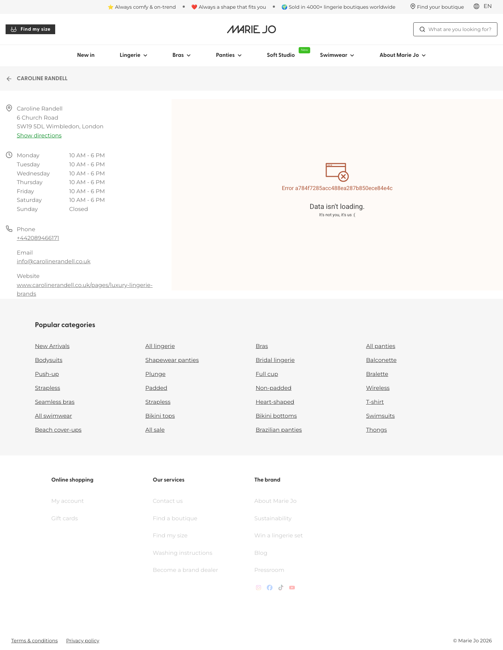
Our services (168, 480)
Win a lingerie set (278, 535)
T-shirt (375, 402)
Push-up (47, 374)
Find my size (30, 29)
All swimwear (53, 416)
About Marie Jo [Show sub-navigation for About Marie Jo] (402, 55)
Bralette (377, 374)
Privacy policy (82, 640)
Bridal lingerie (275, 360)
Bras (262, 346)
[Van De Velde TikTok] (281, 589)
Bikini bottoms (276, 416)
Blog (260, 553)
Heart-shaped (275, 402)
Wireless (377, 388)
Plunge (155, 374)
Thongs (376, 430)
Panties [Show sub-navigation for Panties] (229, 55)
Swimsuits (380, 416)
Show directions (39, 136)
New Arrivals (52, 346)
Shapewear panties (172, 360)
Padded (156, 388)
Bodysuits (48, 360)
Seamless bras (54, 402)
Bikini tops (160, 416)
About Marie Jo (275, 501)
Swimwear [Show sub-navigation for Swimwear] (337, 55)
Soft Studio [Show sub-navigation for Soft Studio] (287, 52)
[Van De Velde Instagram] (258, 589)
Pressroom (269, 570)
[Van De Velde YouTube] (292, 589)
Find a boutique (175, 518)
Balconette (381, 360)
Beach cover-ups (58, 430)
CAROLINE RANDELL (37, 78)
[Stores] (437, 7)
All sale (155, 430)
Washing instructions (182, 553)
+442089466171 (38, 238)
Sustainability (273, 518)
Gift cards (64, 518)
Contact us (168, 501)
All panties (380, 346)
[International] (484, 6)
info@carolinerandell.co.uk (53, 261)
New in (86, 55)
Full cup (267, 374)
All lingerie (160, 346)
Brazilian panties (279, 430)
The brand (267, 480)
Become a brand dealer (185, 570)
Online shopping (72, 480)
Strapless (47, 388)
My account (67, 501)
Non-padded (273, 388)
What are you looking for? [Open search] (455, 29)
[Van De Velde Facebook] (269, 589)
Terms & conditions (34, 640)
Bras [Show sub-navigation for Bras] (182, 55)
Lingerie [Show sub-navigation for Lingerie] (133, 55)
